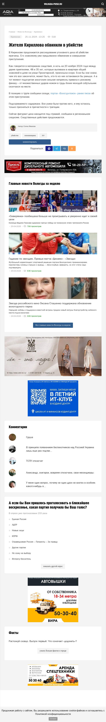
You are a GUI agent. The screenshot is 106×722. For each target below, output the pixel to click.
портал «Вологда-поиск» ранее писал (71, 93)
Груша (29, 437)
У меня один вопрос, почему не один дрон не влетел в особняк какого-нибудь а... (60, 484)
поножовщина (30, 135)
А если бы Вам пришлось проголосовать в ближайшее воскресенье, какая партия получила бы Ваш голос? (49, 505)
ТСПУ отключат (34, 460)
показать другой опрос (53, 566)
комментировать (30, 142)
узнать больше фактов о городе (53, 651)
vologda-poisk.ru (53, 4)
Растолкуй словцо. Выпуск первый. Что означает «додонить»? (43, 641)
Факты (13, 633)
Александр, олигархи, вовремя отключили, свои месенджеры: (60, 472)
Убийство (14, 135)
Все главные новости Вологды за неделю (52, 325)
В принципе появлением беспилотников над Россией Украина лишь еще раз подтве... (60, 449)
